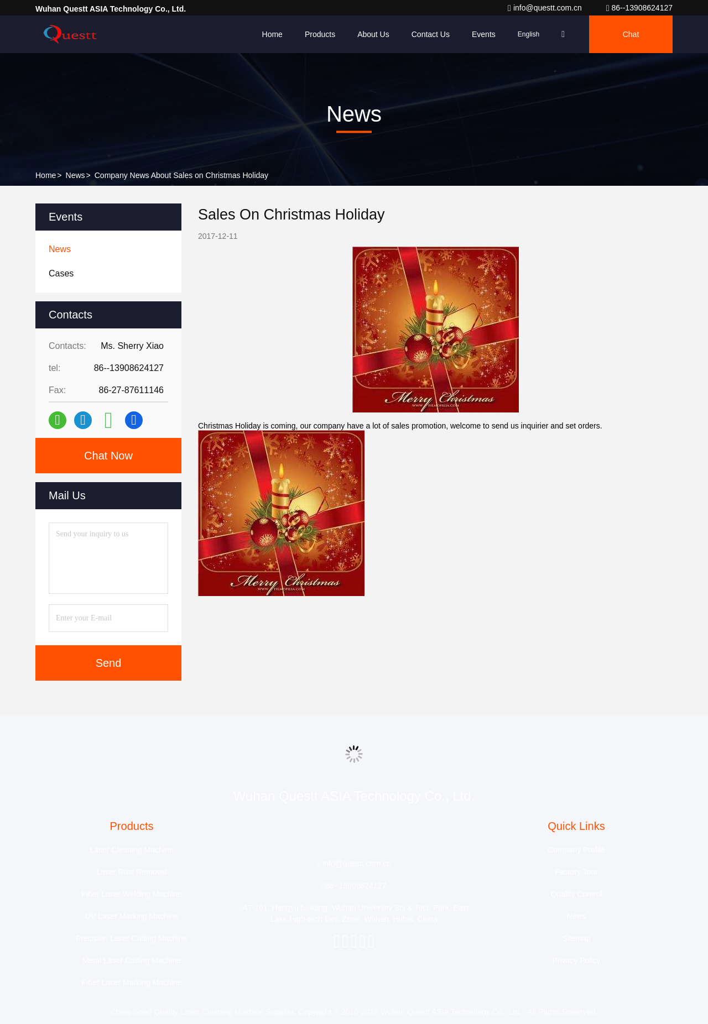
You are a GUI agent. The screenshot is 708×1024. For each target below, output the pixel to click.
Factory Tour (576, 872)
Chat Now (108, 456)
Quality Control (576, 894)
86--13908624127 (639, 7)
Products (320, 34)
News (75, 175)
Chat (631, 34)
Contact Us (431, 34)
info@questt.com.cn (546, 7)
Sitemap (576, 938)
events (484, 34)
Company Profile (576, 849)
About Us (373, 34)
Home (272, 34)
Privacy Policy (576, 960)
